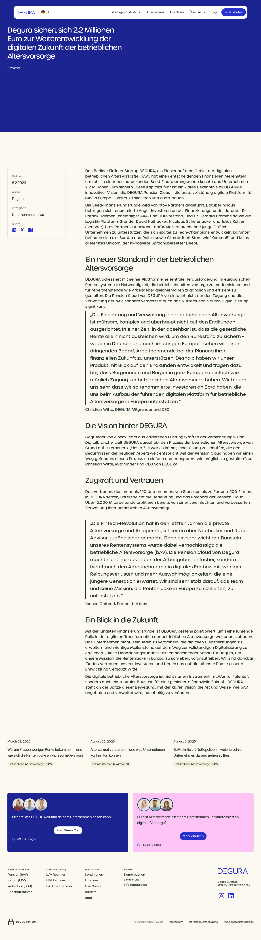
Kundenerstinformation (239, 922)
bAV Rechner (55, 875)
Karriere (91, 892)
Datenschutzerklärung (203, 922)
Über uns (91, 880)
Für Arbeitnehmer (59, 886)
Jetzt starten (233, 12)
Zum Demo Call (68, 830)
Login (214, 12)
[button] (45, 12)
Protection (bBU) (19, 886)
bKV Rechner (55, 880)
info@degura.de (135, 885)
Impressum (176, 922)
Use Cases (177, 12)
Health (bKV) (16, 880)
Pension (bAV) (17, 875)
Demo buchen (134, 875)
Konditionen (94, 875)
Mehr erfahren (193, 836)
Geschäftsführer (19, 892)
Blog (88, 898)
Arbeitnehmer (155, 12)
